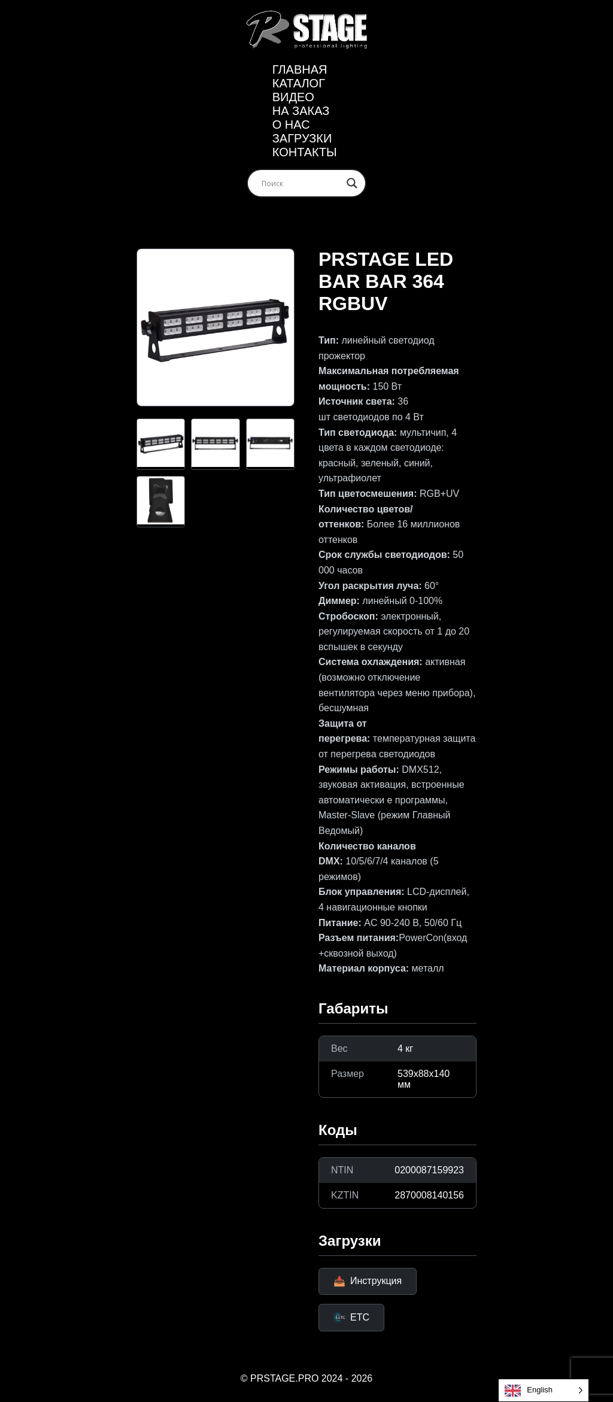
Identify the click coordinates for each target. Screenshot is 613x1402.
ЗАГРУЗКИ (302, 138)
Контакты (304, 152)
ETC (351, 1318)
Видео (293, 97)
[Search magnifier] (352, 183)
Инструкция (367, 1281)
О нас (291, 124)
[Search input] (301, 183)
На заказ (301, 110)
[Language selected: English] (543, 1390)
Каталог (298, 83)
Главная (299, 69)
